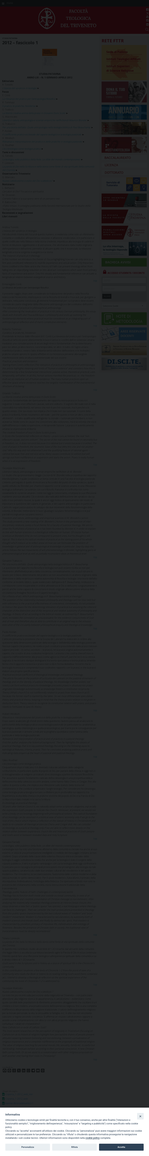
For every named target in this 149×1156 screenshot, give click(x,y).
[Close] (140, 1116)
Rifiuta (74, 1147)
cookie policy (93, 1138)
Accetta (121, 1147)
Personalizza (27, 1147)
